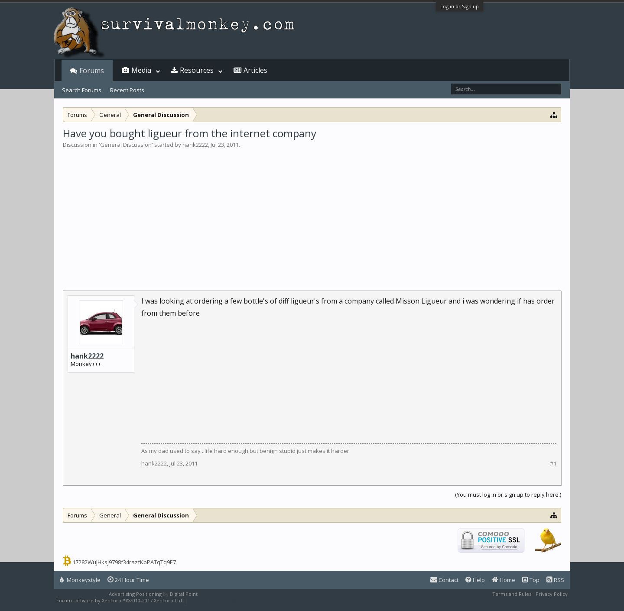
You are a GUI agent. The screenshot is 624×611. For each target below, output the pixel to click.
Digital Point (184, 594)
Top (531, 580)
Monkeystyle (80, 580)
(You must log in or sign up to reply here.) (508, 494)
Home (503, 580)
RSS (555, 580)
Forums (91, 70)
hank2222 (195, 145)
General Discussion (126, 145)
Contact (444, 580)
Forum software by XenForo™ (119, 600)
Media (141, 70)
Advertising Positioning (135, 594)
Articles (255, 70)
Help (475, 580)
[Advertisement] (312, 214)
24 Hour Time (128, 580)
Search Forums (81, 90)
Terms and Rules (511, 594)
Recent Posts (127, 90)
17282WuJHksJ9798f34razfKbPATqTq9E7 (124, 562)
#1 (553, 463)
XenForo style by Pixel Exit (219, 600)
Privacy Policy (552, 594)
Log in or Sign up (459, 6)
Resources (197, 70)
